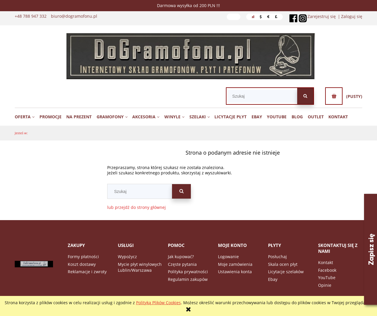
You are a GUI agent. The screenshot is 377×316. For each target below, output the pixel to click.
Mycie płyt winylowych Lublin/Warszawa (140, 267)
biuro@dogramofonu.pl (74, 16)
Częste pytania (182, 264)
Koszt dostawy (82, 264)
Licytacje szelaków (286, 271)
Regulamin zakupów (188, 279)
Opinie (324, 285)
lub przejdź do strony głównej (136, 207)
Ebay (272, 279)
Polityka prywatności (188, 271)
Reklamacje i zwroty (87, 271)
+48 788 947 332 (31, 16)
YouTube (326, 277)
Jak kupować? (181, 256)
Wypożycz (127, 256)
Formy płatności (83, 256)
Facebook (327, 270)
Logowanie (228, 256)
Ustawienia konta (235, 271)
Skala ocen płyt (282, 264)
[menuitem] (26, 116)
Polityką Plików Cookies (158, 302)
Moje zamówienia (235, 264)
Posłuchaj (277, 256)
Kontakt (325, 262)
